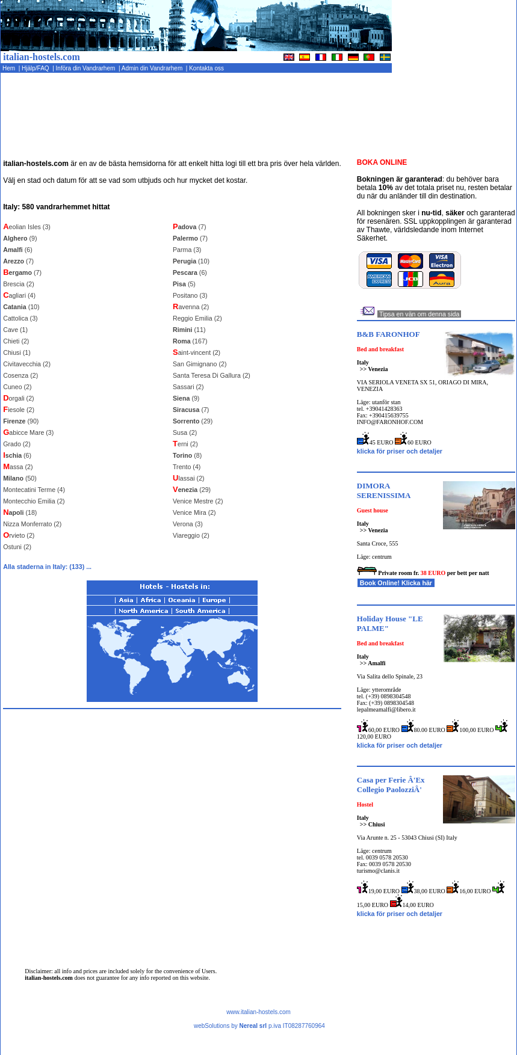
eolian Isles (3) (27, 226)
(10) (21, 306)
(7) (18, 261)
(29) (192, 421)
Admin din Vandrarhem (152, 68)
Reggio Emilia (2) (197, 318)
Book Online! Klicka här (396, 582)
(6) (18, 249)
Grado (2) (17, 444)
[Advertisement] (467, 118)
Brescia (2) (18, 284)
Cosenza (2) (20, 375)
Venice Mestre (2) (198, 501)
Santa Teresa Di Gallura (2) (211, 375)
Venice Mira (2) (194, 512)
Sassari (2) (188, 386)
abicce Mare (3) (28, 432)
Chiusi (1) (17, 352)
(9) (20, 238)
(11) (189, 329)
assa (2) (18, 466)
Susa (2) (185, 432)
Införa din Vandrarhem (86, 68)
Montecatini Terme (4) (34, 489)
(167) (190, 341)
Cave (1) (15, 329)
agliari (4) (19, 295)
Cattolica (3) (20, 318)
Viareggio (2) (191, 535)
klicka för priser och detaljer (399, 451)
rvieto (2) (18, 535)
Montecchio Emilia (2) (33, 501)
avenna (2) (191, 306)
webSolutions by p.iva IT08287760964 (259, 1026)
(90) (21, 421)
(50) (20, 478)
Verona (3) (188, 524)
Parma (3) (187, 249)
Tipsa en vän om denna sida (419, 314)
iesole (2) (18, 409)
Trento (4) (186, 466)
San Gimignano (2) (199, 364)
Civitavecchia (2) (27, 364)
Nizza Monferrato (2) (32, 524)
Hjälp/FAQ (36, 68)
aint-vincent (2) (196, 352)
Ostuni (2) (17, 546)
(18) (20, 512)
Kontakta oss (207, 68)
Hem (9, 68)
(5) (184, 284)
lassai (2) (189, 478)
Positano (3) (190, 295)
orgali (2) (18, 398)
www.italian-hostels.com (258, 1012)
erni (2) (185, 444)
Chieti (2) (16, 341)
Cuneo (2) (17, 386)
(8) (187, 455)
